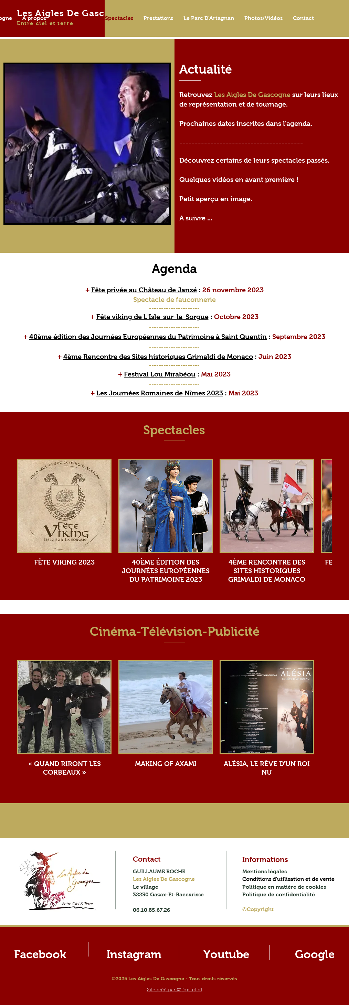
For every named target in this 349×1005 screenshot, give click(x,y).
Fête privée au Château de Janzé (144, 290)
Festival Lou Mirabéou (159, 374)
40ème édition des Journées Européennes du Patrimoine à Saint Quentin (148, 336)
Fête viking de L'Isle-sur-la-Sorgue (152, 316)
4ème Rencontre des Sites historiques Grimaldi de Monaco (158, 356)
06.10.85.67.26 (151, 910)
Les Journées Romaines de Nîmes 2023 (159, 393)
